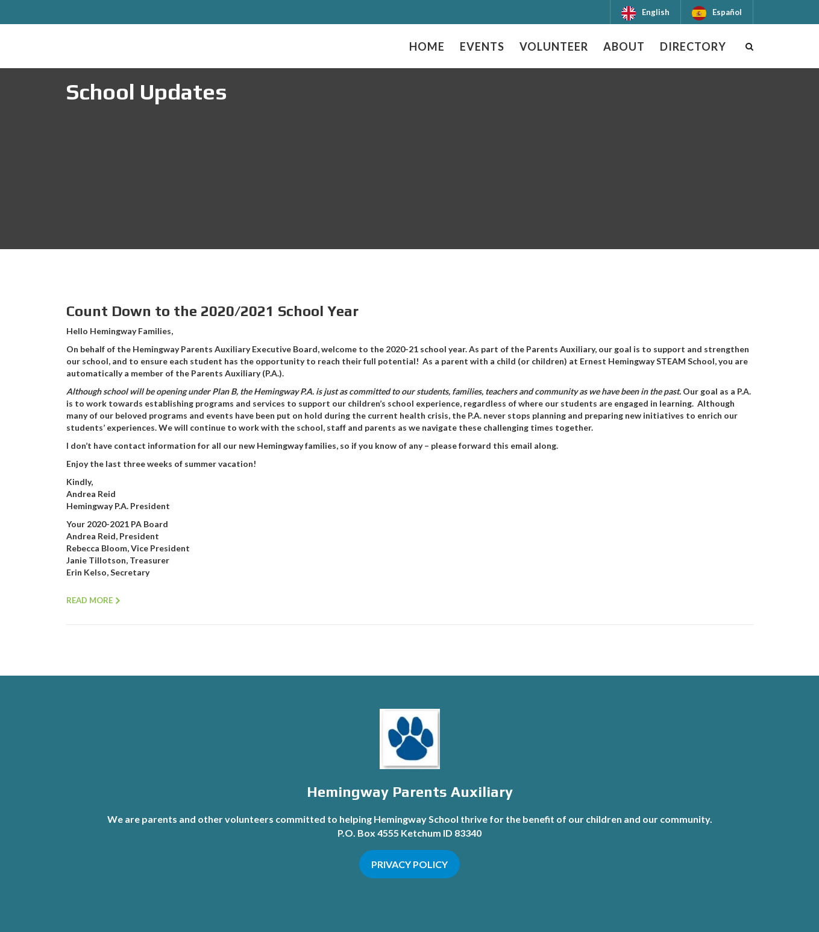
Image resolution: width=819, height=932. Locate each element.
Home (427, 46)
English (656, 12)
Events (482, 46)
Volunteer (553, 46)
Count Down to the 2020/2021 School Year (212, 311)
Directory (693, 46)
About (624, 46)
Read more (89, 600)
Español (727, 12)
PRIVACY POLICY (409, 864)
